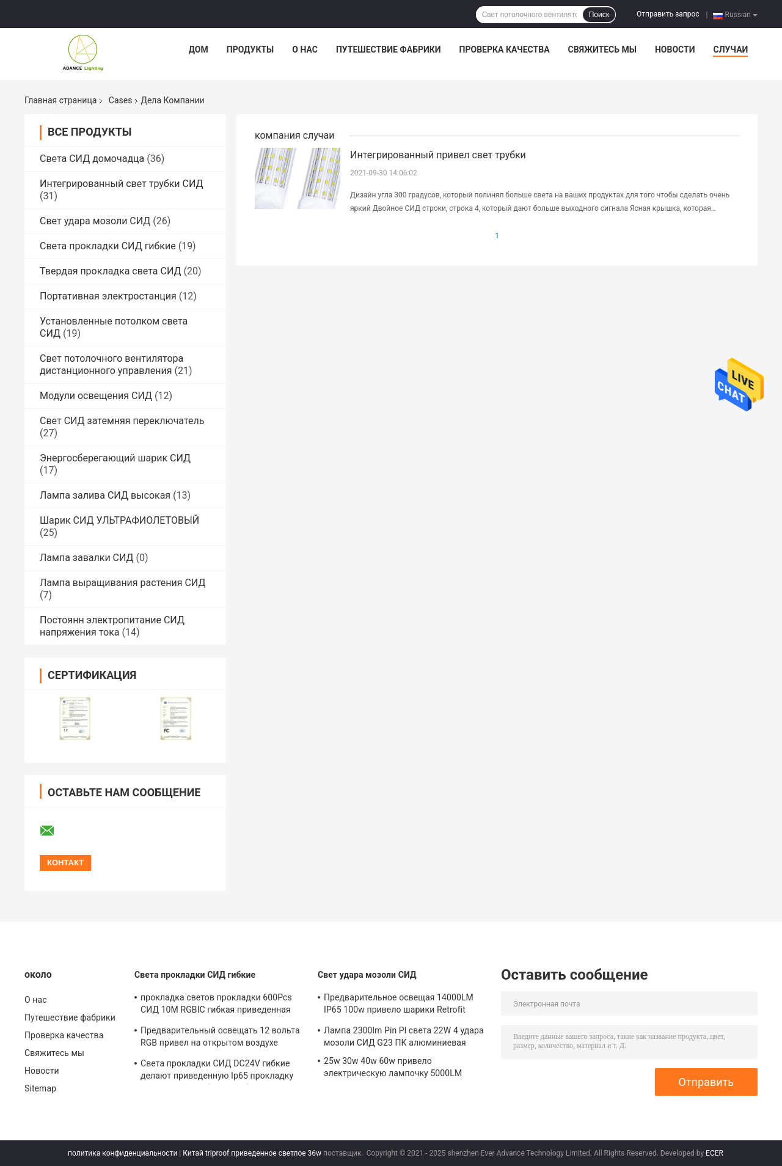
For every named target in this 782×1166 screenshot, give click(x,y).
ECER (714, 1153)
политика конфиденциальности (122, 1153)
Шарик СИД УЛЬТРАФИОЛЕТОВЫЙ (119, 520)
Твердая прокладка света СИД (110, 271)
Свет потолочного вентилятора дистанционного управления (111, 364)
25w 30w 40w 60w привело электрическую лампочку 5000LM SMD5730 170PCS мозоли (393, 1069)
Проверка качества (504, 49)
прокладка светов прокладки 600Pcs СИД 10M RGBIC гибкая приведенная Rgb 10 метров (216, 1005)
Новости (675, 49)
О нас (305, 49)
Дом (198, 49)
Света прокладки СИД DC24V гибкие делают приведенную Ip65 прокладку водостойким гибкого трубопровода (217, 1071)
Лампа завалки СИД (87, 557)
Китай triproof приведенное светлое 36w (252, 1153)
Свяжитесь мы (602, 49)
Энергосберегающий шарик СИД (115, 458)
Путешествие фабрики (388, 49)
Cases (121, 100)
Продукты (250, 49)
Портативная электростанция (108, 296)
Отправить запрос (668, 14)
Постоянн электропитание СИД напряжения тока (112, 626)
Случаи (730, 49)
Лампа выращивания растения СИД (122, 582)
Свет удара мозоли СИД (95, 221)
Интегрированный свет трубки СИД (121, 183)
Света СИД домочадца (92, 158)
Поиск (599, 14)
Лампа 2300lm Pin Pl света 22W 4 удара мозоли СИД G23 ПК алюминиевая (404, 1036)
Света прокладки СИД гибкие (108, 246)
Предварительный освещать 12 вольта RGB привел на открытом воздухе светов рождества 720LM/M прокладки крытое (221, 1038)
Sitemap (40, 1088)
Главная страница (60, 100)
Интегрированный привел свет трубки (438, 155)
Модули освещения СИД (96, 396)
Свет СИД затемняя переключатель (122, 421)
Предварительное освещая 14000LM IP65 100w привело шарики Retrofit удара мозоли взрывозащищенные (398, 1005)
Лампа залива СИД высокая (105, 495)
